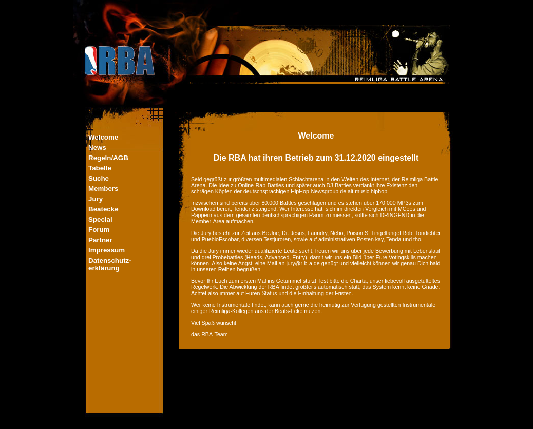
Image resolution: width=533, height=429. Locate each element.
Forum (98, 229)
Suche (98, 178)
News (97, 147)
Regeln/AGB (108, 158)
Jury (95, 199)
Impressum (106, 250)
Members (103, 188)
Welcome (103, 137)
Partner (100, 240)
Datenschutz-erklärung (109, 264)
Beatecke (103, 209)
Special (100, 219)
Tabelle (99, 168)
